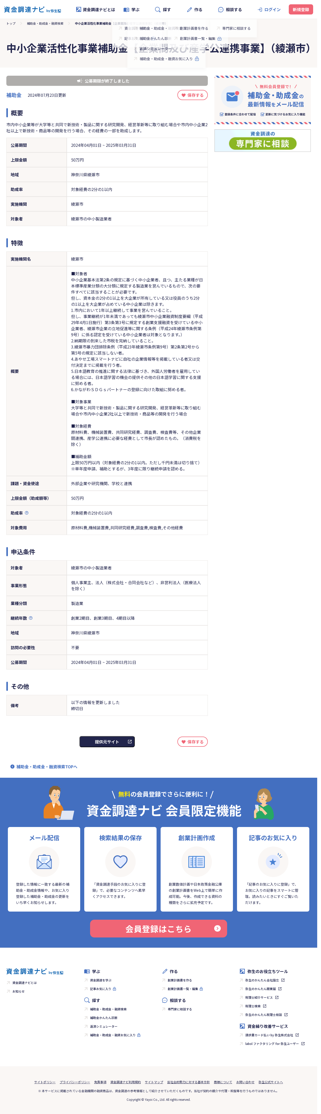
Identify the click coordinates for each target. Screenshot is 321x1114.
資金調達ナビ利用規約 (125, 1082)
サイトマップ (154, 1082)
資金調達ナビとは (95, 9)
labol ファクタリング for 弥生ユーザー (272, 1043)
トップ (10, 23)
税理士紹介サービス (259, 997)
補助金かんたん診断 (103, 1017)
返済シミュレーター (103, 1026)
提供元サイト (107, 742)
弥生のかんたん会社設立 (262, 980)
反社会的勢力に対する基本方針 (188, 1082)
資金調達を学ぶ (100, 980)
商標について (223, 1082)
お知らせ (18, 991)
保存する (196, 95)
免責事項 (100, 1082)
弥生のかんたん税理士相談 (263, 1014)
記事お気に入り (100, 988)
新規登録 (301, 9)
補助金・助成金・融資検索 (45, 23)
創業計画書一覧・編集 (183, 988)
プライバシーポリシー (75, 1082)
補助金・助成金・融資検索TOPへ (46, 766)
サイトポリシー (45, 1082)
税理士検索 (253, 1006)
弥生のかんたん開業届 (260, 988)
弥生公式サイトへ (271, 1082)
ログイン (272, 9)
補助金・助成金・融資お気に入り (113, 1035)
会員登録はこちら (173, 928)
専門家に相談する (180, 1009)
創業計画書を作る (180, 980)
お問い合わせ (245, 1082)
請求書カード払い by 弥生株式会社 (269, 1035)
